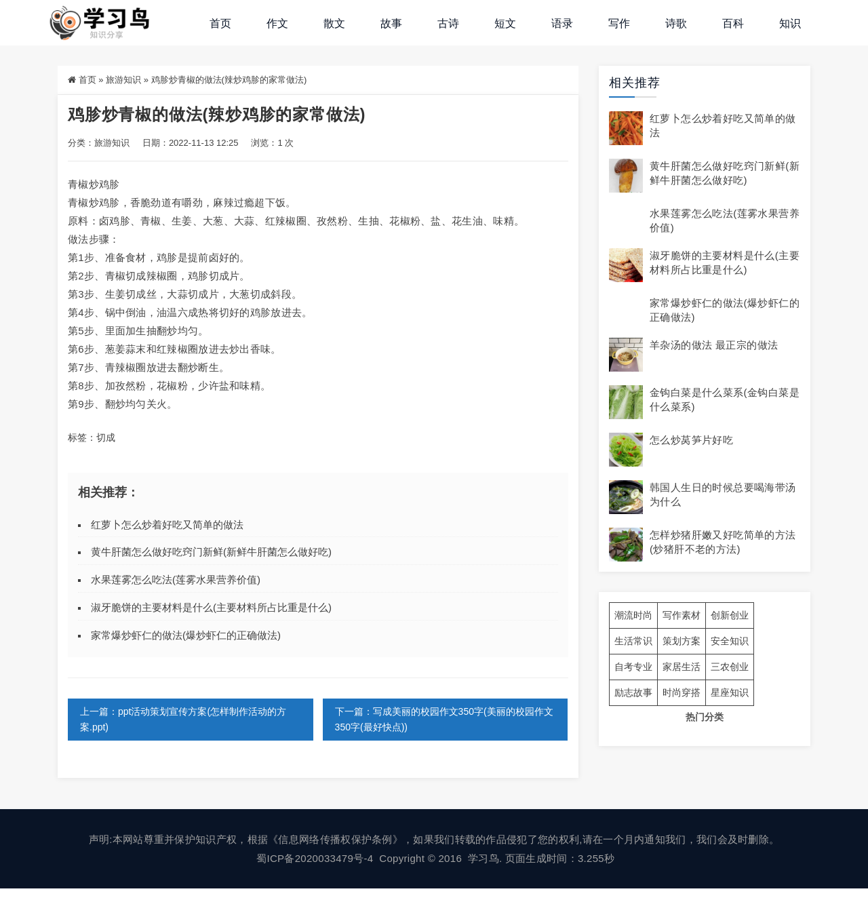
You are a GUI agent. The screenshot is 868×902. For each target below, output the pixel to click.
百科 (733, 23)
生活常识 (633, 640)
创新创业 (730, 615)
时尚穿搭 (682, 692)
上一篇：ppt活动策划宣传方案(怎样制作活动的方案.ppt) (183, 719)
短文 (505, 23)
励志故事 (633, 692)
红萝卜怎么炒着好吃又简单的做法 (167, 524)
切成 (105, 437)
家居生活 (682, 666)
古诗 (448, 23)
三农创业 (730, 666)
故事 (391, 23)
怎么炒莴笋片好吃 (691, 440)
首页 (220, 23)
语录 (562, 23)
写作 (619, 23)
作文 (277, 23)
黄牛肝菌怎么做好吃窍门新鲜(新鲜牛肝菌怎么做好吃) (211, 551)
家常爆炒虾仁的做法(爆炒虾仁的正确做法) (186, 635)
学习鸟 (483, 858)
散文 (334, 23)
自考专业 (633, 666)
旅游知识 (123, 80)
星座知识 (730, 692)
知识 (790, 23)
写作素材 (682, 615)
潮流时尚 (633, 615)
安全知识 (730, 640)
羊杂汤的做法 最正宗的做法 (714, 345)
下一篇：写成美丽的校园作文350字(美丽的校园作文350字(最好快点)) (444, 719)
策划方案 (682, 640)
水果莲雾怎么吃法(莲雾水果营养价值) (175, 579)
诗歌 (676, 23)
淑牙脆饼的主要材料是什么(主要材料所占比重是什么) (211, 607)
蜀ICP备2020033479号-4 (314, 858)
